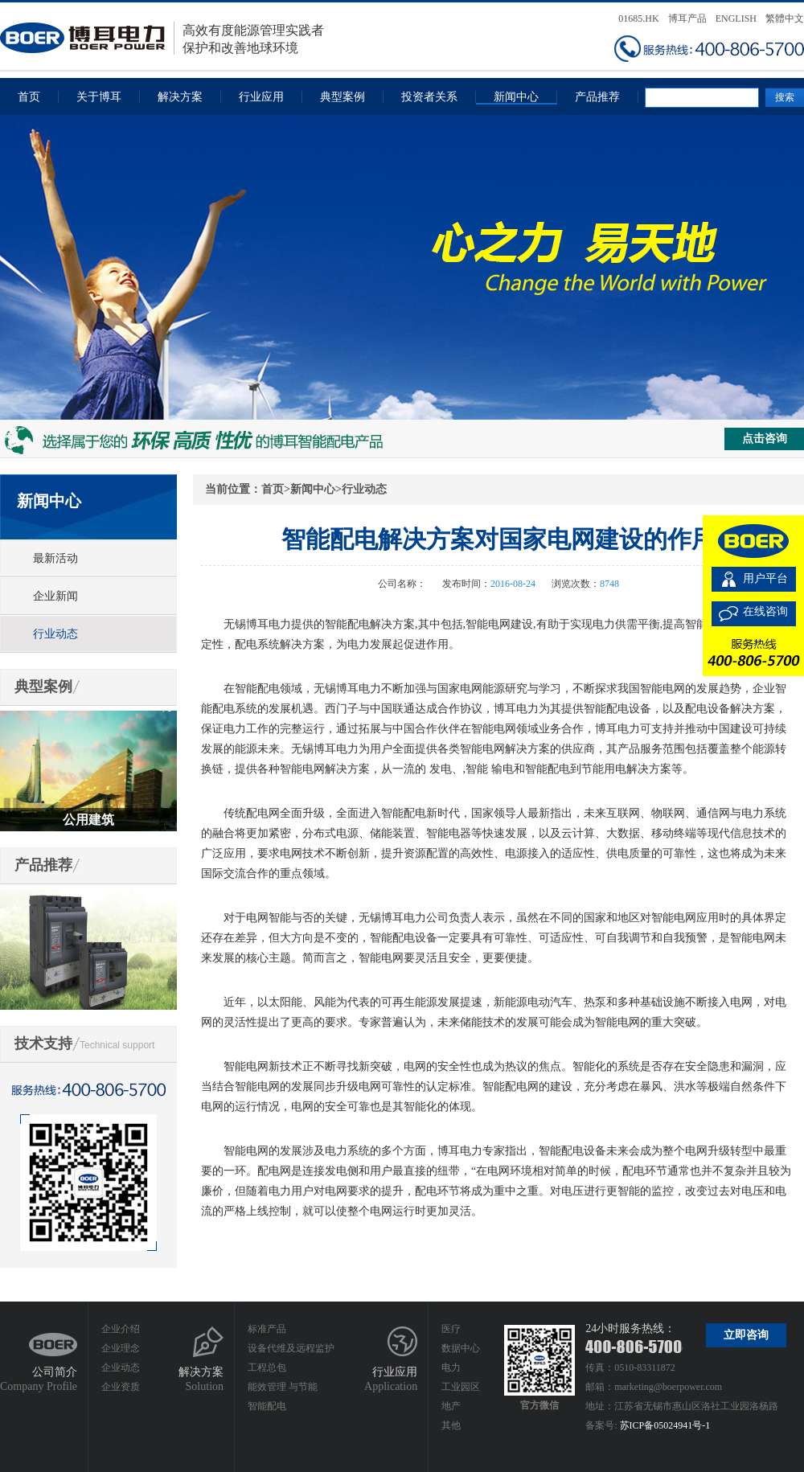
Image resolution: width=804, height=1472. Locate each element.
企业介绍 (120, 1329)
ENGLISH (736, 18)
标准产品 (267, 1329)
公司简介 (54, 1372)
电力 (451, 1367)
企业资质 (120, 1386)
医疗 (451, 1329)
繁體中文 (784, 18)
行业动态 (55, 634)
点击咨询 (764, 439)
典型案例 (342, 97)
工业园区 (460, 1386)
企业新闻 (55, 596)
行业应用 (261, 97)
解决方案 (180, 97)
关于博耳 (98, 97)
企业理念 (120, 1348)
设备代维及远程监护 (291, 1348)
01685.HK (638, 18)
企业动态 (120, 1367)
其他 (451, 1425)
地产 (451, 1406)
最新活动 (55, 558)
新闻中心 (516, 97)
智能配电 (267, 1406)
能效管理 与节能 (283, 1386)
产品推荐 (597, 97)
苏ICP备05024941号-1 (665, 1425)
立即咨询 (746, 1335)
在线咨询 (765, 611)
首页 (29, 97)
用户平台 (765, 578)
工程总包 (267, 1367)
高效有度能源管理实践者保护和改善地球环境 (162, 38)
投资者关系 (429, 97)
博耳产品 (687, 18)
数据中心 (460, 1348)
